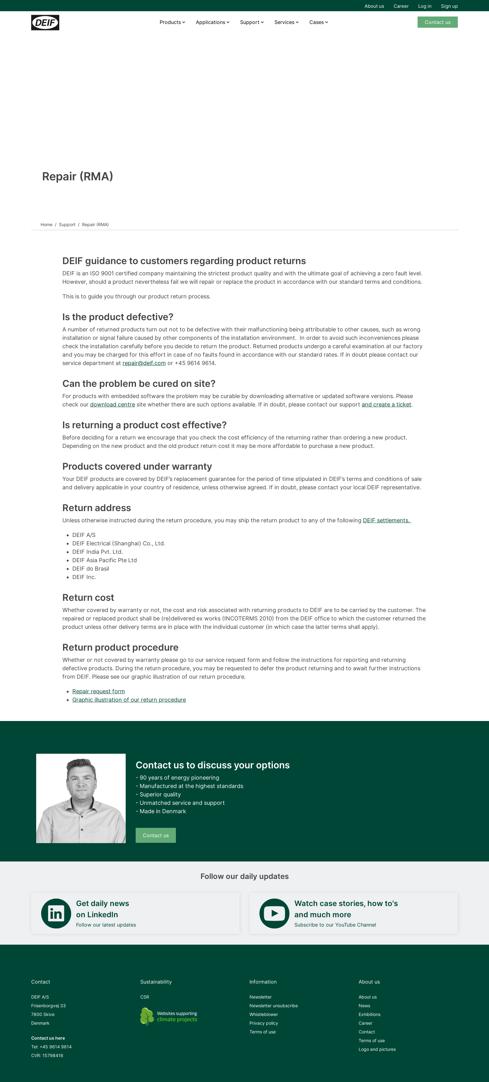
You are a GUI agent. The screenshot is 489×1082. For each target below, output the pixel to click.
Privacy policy (263, 1023)
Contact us (438, 22)
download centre (112, 404)
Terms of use (262, 1031)
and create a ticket (386, 404)
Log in (425, 6)
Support (67, 224)
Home (46, 224)
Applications (210, 22)
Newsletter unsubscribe (273, 1005)
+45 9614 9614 (56, 1046)
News (364, 1005)
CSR (144, 996)
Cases (316, 22)
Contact (367, 1031)
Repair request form (98, 691)
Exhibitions (369, 1014)
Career (401, 6)
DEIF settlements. (387, 520)
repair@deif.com (144, 363)
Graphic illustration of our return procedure (129, 699)
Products (170, 22)
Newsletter (260, 996)
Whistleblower (263, 1014)
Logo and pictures (377, 1049)
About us (374, 6)
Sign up (449, 6)
